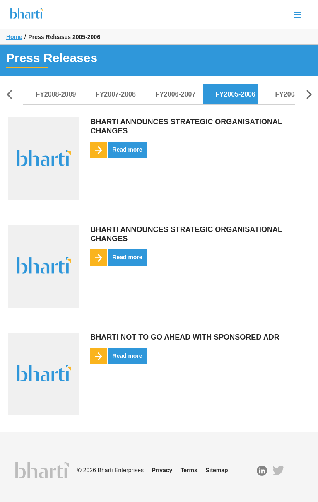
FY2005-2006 (235, 94)
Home (14, 37)
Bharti (26, 16)
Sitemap (216, 470)
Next (309, 94)
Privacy (162, 470)
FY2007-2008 (116, 94)
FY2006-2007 (175, 94)
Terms (189, 470)
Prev (9, 94)
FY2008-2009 (56, 94)
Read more (116, 150)
